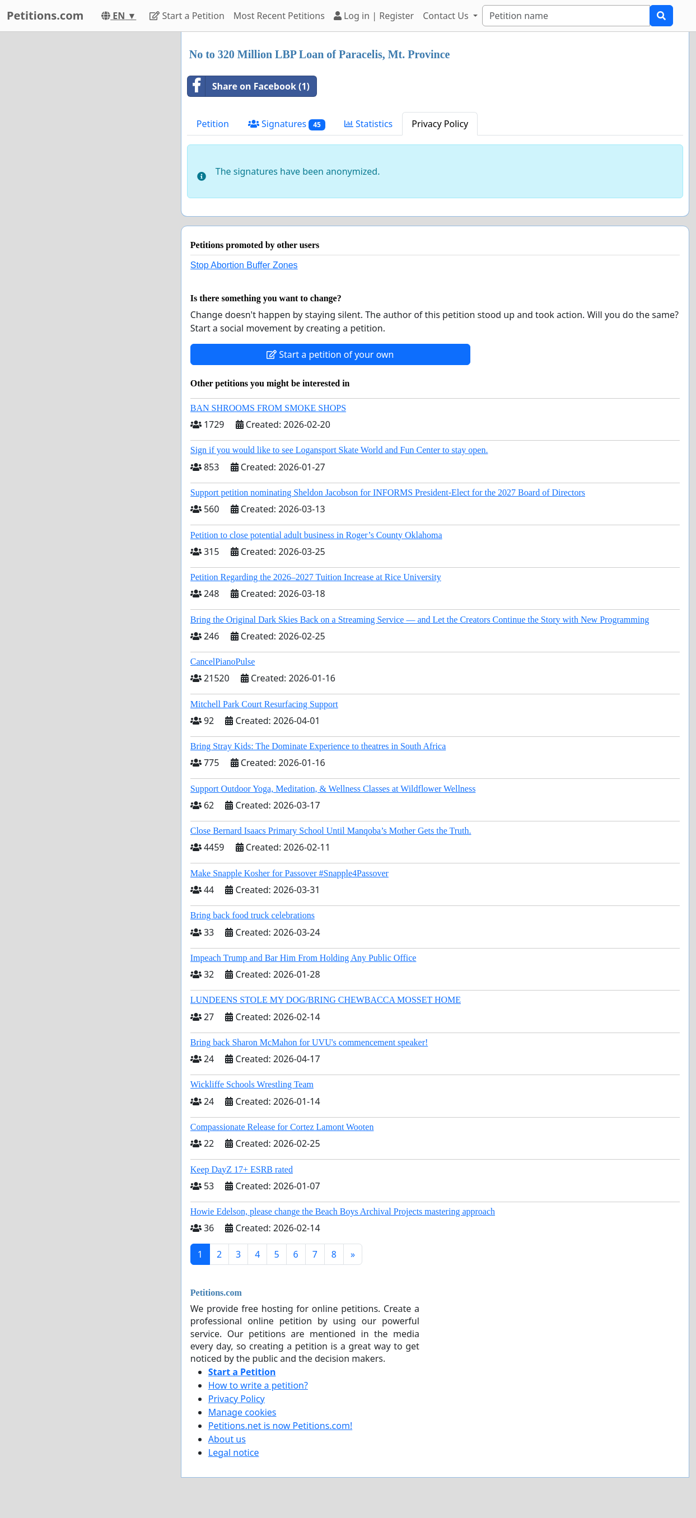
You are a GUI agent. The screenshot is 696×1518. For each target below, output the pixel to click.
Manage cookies (242, 1412)
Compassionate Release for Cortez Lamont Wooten (282, 1127)
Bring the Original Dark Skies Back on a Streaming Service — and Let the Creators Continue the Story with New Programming (419, 619)
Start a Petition (187, 16)
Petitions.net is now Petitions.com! (280, 1425)
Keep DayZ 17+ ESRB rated (241, 1169)
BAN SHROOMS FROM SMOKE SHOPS (268, 408)
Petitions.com (45, 15)
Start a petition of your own (330, 354)
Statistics (368, 124)
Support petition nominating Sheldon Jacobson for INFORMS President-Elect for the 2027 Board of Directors (387, 492)
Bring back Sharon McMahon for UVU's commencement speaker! (309, 1042)
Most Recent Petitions (279, 16)
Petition (213, 124)
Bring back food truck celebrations (252, 915)
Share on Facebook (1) (249, 86)
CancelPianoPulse (222, 661)
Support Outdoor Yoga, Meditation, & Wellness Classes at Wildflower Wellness (333, 788)
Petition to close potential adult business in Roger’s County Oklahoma (316, 535)
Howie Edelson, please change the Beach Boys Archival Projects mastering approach (342, 1211)
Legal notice (233, 1452)
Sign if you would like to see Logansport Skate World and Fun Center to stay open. (339, 450)
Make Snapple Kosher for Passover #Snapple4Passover (289, 873)
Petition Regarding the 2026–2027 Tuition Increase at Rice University (315, 577)
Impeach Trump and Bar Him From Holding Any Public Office (303, 958)
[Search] (566, 15)
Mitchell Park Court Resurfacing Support (264, 704)
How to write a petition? (258, 1385)
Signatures (286, 124)
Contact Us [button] (447, 16)
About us (227, 1439)
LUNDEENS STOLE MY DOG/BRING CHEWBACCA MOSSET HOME (325, 1000)
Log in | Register (374, 16)
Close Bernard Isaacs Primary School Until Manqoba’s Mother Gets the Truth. (330, 830)
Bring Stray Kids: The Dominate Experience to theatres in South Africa (318, 746)
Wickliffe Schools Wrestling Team (252, 1084)
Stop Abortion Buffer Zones (244, 265)
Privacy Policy (440, 124)
